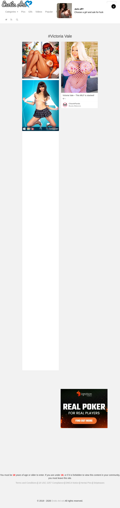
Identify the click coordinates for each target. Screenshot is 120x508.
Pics (23, 11)
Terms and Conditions (26, 483)
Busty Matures (75, 106)
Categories (11, 11)
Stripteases (98, 483)
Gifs (30, 11)
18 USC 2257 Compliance (51, 483)
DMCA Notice (72, 483)
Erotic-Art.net (58, 501)
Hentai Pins (86, 483)
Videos (38, 11)
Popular (49, 11)
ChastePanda (74, 104)
